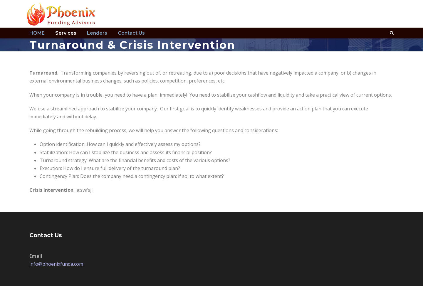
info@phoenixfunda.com (56, 264)
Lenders (97, 33)
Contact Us (131, 33)
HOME (37, 33)
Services (65, 33)
